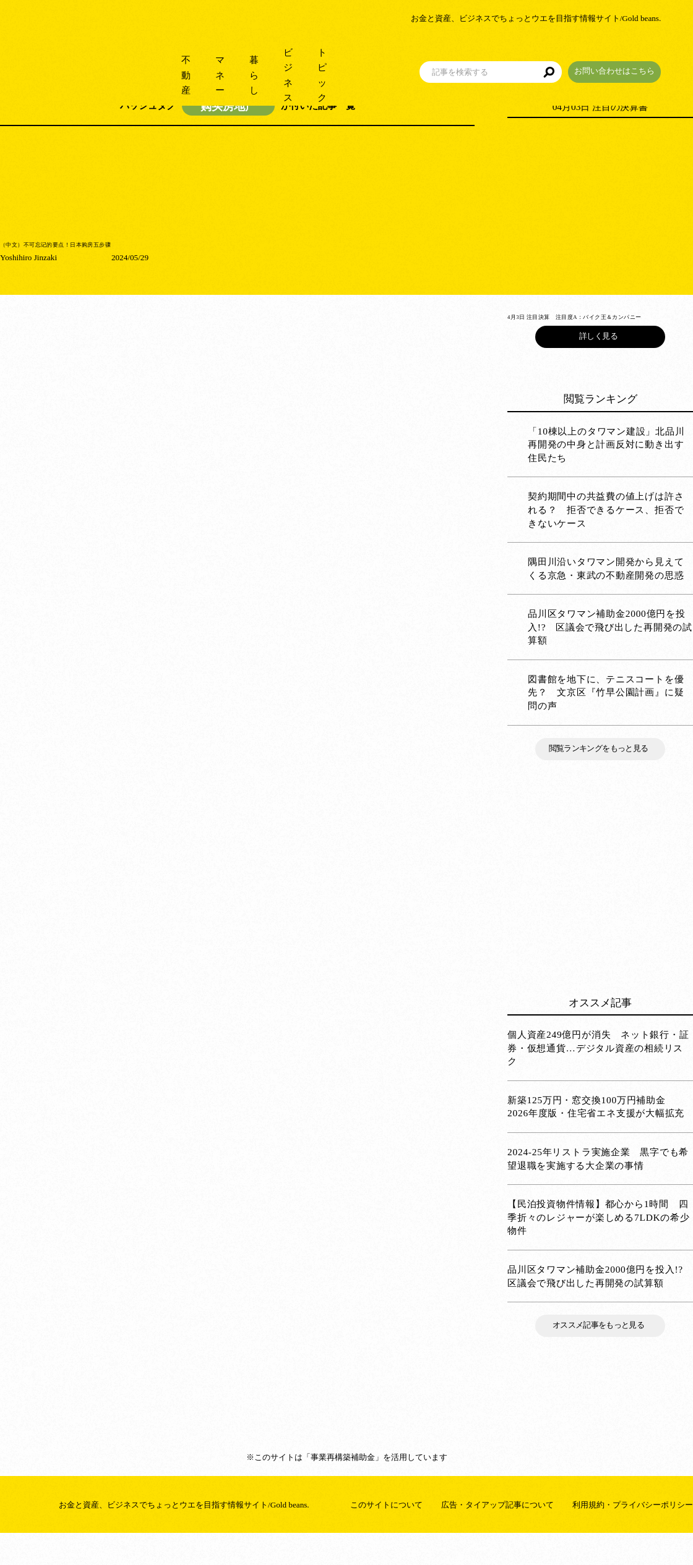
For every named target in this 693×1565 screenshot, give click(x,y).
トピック (340, 61)
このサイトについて (386, 1531)
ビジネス (278, 61)
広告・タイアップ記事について (497, 1531)
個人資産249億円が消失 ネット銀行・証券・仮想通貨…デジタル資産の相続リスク (598, 1074)
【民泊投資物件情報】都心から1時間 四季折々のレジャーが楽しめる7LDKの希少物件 (598, 1243)
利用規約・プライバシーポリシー (632, 1531)
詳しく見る (600, 362)
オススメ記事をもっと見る (600, 1351)
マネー (169, 61)
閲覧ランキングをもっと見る (600, 774)
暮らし (221, 61)
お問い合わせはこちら (646, 57)
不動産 (116, 61)
